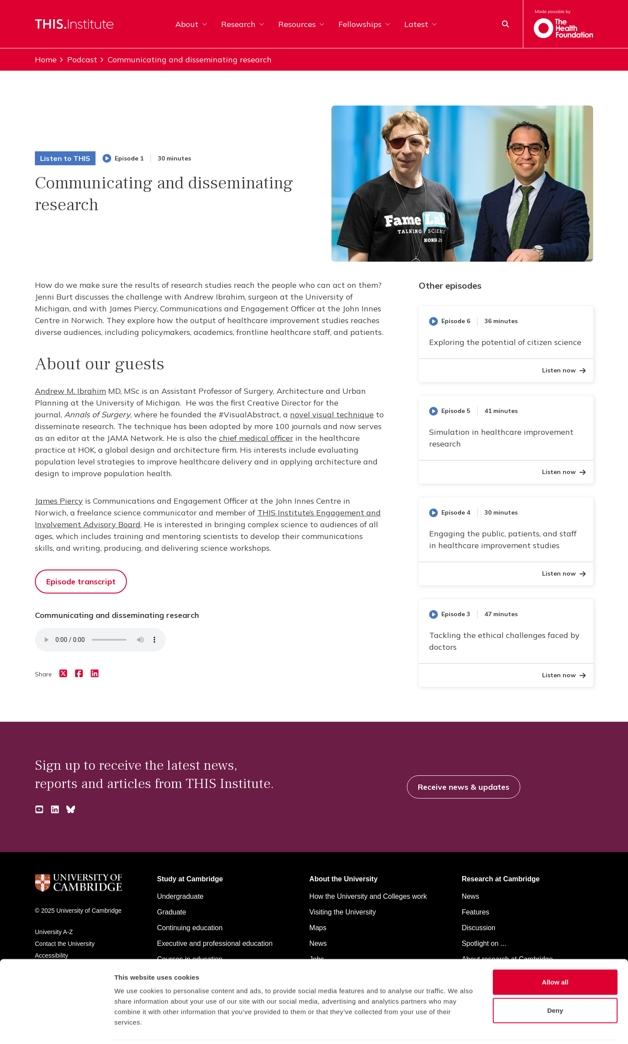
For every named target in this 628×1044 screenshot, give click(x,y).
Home (46, 60)
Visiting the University (342, 912)
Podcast (77, 60)
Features (475, 912)
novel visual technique (332, 414)
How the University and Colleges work (368, 896)
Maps (317, 927)
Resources (301, 24)
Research (242, 24)
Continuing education (189, 927)
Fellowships (364, 24)
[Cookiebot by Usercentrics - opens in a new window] (56, 1027)
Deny (555, 980)
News (470, 896)
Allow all (555, 951)
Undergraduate (180, 896)
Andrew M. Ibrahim (70, 391)
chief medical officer (256, 438)
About (191, 24)
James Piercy (59, 501)
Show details (457, 1026)
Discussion (478, 927)
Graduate (171, 912)
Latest (420, 24)
